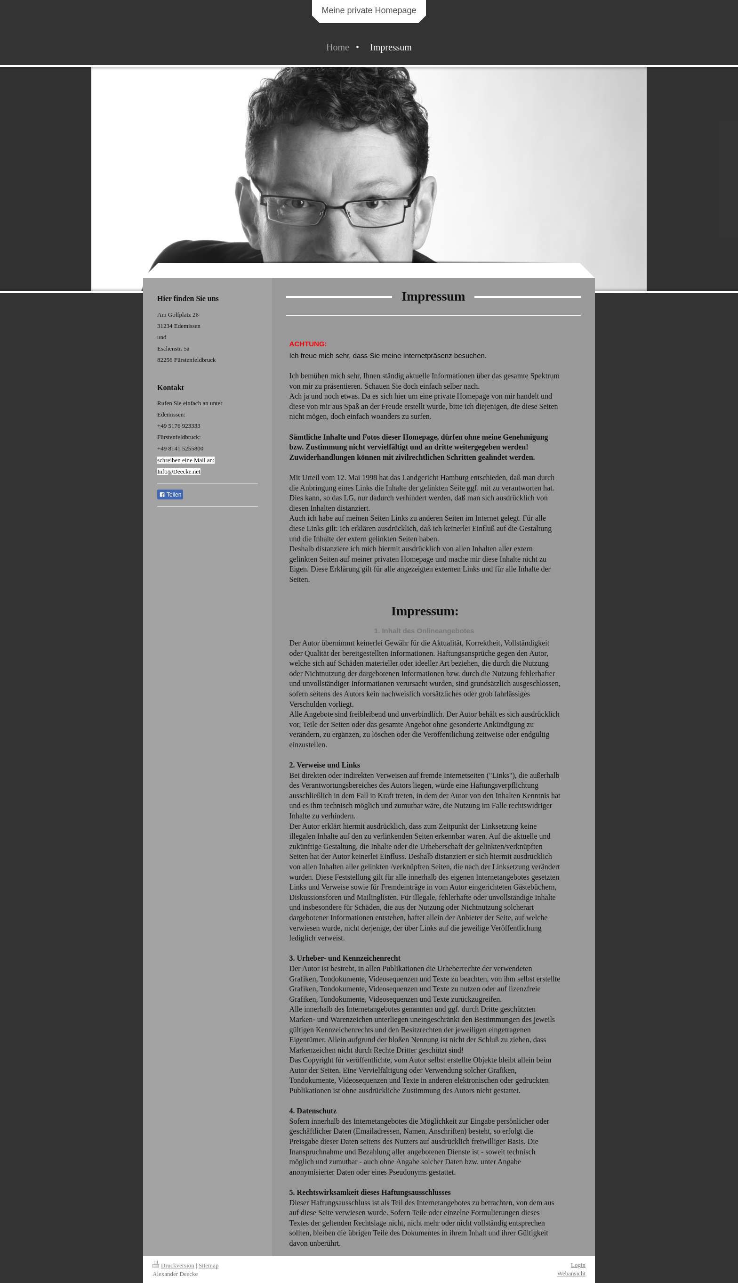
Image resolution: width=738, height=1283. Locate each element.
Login (578, 1264)
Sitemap (209, 1265)
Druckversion (173, 1265)
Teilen (170, 494)
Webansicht (571, 1273)
